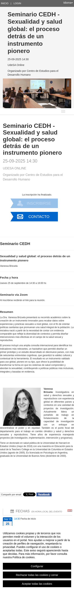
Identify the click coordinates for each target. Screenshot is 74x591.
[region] (37, 558)
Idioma (68, 2)
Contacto (38, 217)
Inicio (4, 3)
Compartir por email (11, 494)
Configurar (37, 566)
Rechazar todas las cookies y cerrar (37, 575)
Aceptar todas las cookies (37, 583)
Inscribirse (39, 203)
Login (17, 3)
